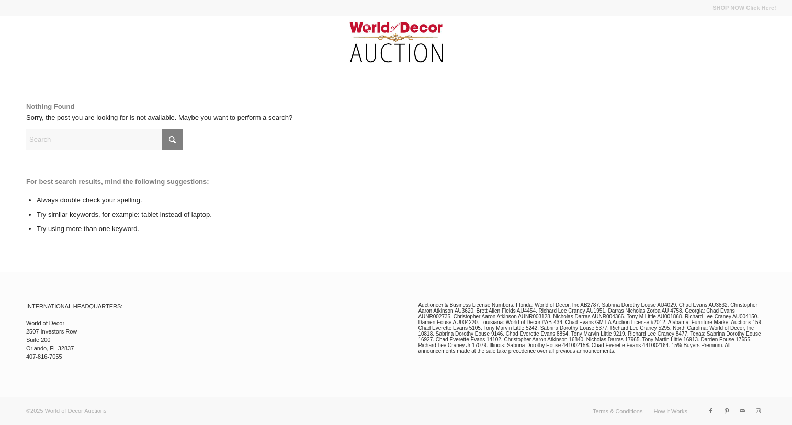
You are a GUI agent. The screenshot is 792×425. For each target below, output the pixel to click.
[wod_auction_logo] (396, 42)
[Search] (104, 139)
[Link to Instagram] (758, 411)
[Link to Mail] (742, 411)
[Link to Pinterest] (726, 411)
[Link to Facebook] (711, 411)
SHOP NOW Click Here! (744, 8)
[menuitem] (741, 7)
